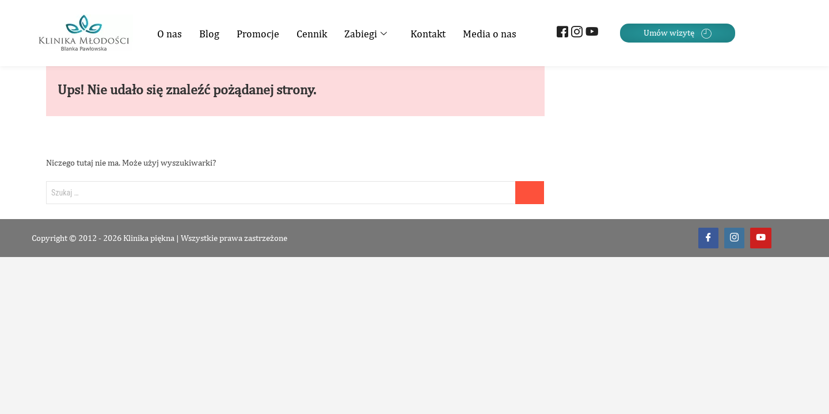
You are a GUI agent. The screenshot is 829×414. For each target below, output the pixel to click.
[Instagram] (575, 33)
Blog (209, 34)
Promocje (258, 34)
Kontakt (428, 34)
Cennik (311, 34)
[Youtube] (589, 33)
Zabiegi (367, 34)
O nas (169, 34)
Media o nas (489, 34)
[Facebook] (561, 33)
